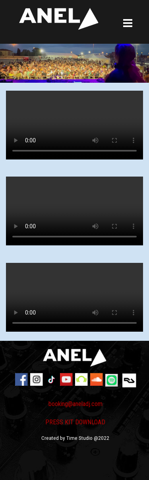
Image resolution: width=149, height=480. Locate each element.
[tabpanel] (75, 424)
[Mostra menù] (128, 23)
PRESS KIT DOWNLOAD (75, 422)
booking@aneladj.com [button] (75, 404)
